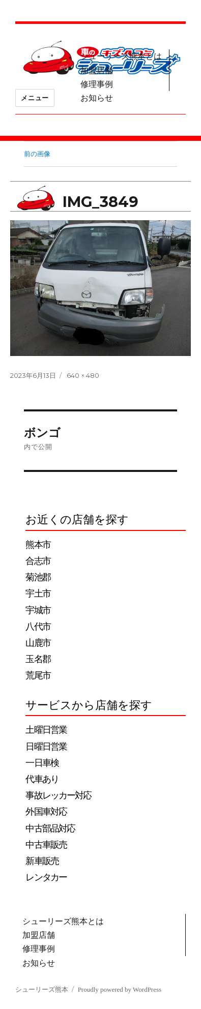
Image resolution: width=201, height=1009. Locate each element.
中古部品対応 (50, 828)
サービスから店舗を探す (88, 705)
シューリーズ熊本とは (121, 56)
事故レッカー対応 (58, 795)
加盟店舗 (96, 70)
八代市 (37, 626)
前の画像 (37, 154)
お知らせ (96, 98)
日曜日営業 (46, 746)
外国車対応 (46, 812)
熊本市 (37, 545)
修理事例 (96, 84)
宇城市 (37, 610)
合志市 (37, 561)
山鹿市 (37, 643)
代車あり (42, 779)
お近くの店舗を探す (77, 519)
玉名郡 (37, 659)
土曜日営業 (46, 730)
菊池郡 (37, 577)
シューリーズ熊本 (41, 989)
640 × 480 (83, 375)
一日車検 (42, 763)
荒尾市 (37, 675)
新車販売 (42, 861)
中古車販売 (46, 845)
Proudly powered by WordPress (119, 989)
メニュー (34, 98)
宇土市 (37, 593)
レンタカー (46, 877)
